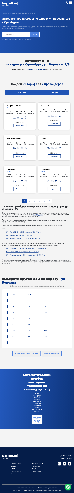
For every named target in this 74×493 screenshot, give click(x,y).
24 (13, 307)
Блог (12, 474)
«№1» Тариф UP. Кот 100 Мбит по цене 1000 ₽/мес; (23, 232)
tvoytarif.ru (9, 3)
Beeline (35, 215)
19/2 (45, 331)
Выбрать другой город (51, 353)
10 (29, 331)
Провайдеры (36, 466)
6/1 (45, 313)
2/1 (29, 325)
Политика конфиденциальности (48, 488)
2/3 (13, 337)
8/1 (45, 337)
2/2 (13, 325)
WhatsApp (59, 463)
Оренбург (6, 5)
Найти (35, 34)
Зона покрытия (36, 471)
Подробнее (19, 125)
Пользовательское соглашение (25, 488)
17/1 (29, 295)
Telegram (64, 463)
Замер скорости (16, 471)
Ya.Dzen (69, 463)
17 (45, 295)
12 (45, 325)
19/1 (13, 295)
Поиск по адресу (16, 463)
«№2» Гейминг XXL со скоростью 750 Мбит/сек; (22, 252)
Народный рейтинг (38, 463)
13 (29, 301)
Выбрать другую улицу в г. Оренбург (26, 353)
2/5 (29, 337)
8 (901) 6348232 (66, 456)
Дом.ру (40, 215)
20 (45, 307)
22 (13, 301)
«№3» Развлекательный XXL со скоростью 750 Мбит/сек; (25, 255)
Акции (34, 468)
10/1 (13, 331)
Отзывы (13, 468)
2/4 (29, 307)
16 (45, 319)
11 (45, 343)
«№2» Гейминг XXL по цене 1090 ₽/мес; (19, 235)
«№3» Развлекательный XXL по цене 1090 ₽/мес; (23, 238)
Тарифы (13, 466)
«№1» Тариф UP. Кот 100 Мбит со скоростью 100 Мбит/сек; (26, 248)
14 (29, 313)
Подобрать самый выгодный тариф (37, 420)
